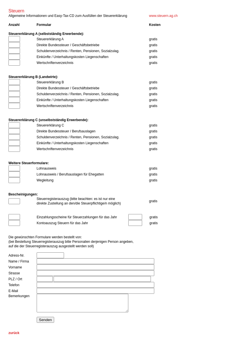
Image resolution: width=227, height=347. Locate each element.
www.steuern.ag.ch (163, 16)
